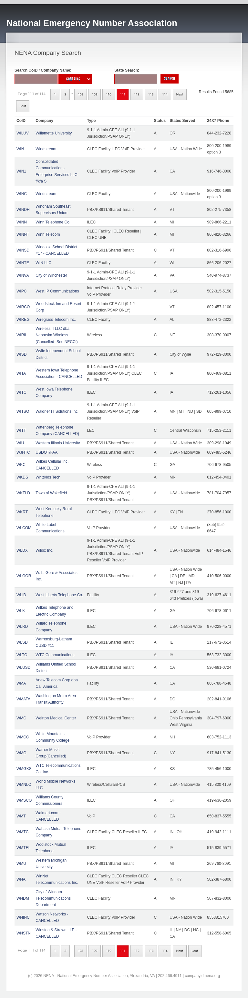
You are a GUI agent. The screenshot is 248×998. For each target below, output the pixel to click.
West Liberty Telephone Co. (59, 595)
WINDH (23, 209)
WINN (21, 222)
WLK (20, 610)
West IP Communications (57, 291)
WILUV (22, 133)
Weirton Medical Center (56, 718)
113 (151, 94)
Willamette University (54, 133)
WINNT (22, 234)
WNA (21, 879)
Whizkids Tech (48, 477)
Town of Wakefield (51, 493)
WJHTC (23, 452)
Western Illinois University (58, 443)
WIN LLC (43, 263)
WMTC (22, 832)
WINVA (22, 275)
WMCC (22, 737)
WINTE (22, 263)
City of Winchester (51, 275)
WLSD (22, 642)
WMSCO (24, 800)
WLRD (22, 626)
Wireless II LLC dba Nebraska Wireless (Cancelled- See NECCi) (57, 335)
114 (165, 94)
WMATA (23, 699)
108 (80, 94)
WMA (21, 683)
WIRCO (23, 307)
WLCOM (23, 528)
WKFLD (23, 493)
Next (179, 94)
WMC (21, 718)
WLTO (21, 655)
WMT (21, 816)
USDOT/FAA (46, 452)
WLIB (21, 595)
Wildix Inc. (44, 550)
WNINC (23, 917)
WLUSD (23, 667)
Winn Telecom (48, 234)
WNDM (22, 898)
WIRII (21, 335)
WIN (20, 149)
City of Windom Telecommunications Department (53, 898)
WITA (21, 373)
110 (108, 94)
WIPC (21, 291)
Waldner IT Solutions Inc (57, 411)
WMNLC (23, 784)
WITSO (22, 411)
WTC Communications (55, 655)
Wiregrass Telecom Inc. (56, 319)
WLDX (22, 550)
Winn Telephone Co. (53, 222)
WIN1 (21, 171)
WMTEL (23, 847)
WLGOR (23, 576)
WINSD (22, 250)
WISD (21, 354)
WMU (21, 863)
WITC (21, 392)
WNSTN (23, 933)
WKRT (22, 512)
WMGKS (24, 768)
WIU (20, 443)
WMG (21, 753)
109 (95, 94)
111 (123, 94)
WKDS (22, 477)
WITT (21, 430)
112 (137, 94)
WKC (21, 464)
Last (23, 106)
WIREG (23, 319)
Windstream (46, 149)
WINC (21, 194)
